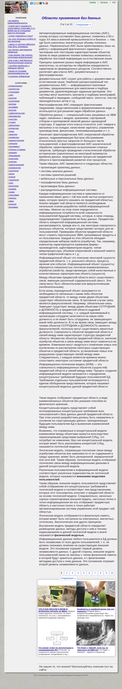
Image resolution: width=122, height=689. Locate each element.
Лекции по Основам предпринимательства (18, 72)
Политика (12, 162)
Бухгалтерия (13, 101)
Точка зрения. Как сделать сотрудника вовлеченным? (20, 56)
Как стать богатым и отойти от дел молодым (22, 40)
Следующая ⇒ (83, 24)
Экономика (13, 207)
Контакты (104, 2)
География (13, 107)
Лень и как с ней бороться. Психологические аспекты (20, 61)
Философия (13, 195)
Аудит (10, 95)
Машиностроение (16, 140)
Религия (11, 177)
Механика (12, 152)
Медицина (12, 143)
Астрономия (13, 92)
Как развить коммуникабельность (17, 21)
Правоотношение (16, 165)
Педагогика (13, 158)
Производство (14, 168)
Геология (12, 110)
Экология (12, 204)
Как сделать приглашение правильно (20, 51)
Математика (13, 137)
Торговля (12, 189)
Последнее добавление (19, 76)
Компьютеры (14, 125)
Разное (11, 174)
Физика (11, 192)
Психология (13, 171)
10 (112, 573)
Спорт (10, 183)
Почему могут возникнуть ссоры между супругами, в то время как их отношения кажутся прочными (21, 29)
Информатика (14, 116)
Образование (14, 155)
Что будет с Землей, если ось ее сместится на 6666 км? (92, 649)
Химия (11, 201)
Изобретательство (16, 113)
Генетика (12, 104)
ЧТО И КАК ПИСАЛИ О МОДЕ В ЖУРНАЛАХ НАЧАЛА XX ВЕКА (53, 610)
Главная (92, 2)
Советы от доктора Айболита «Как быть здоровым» (21, 45)
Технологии (13, 186)
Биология (12, 98)
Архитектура (13, 89)
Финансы (12, 198)
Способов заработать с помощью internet (18, 67)
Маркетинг (12, 134)
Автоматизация (15, 86)
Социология (13, 180)
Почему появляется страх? (20, 36)
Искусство (12, 119)
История (11, 122)
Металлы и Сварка (16, 149)
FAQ (114, 2)
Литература (13, 128)
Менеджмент (14, 146)
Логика (11, 131)
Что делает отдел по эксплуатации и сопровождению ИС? (55, 649)
